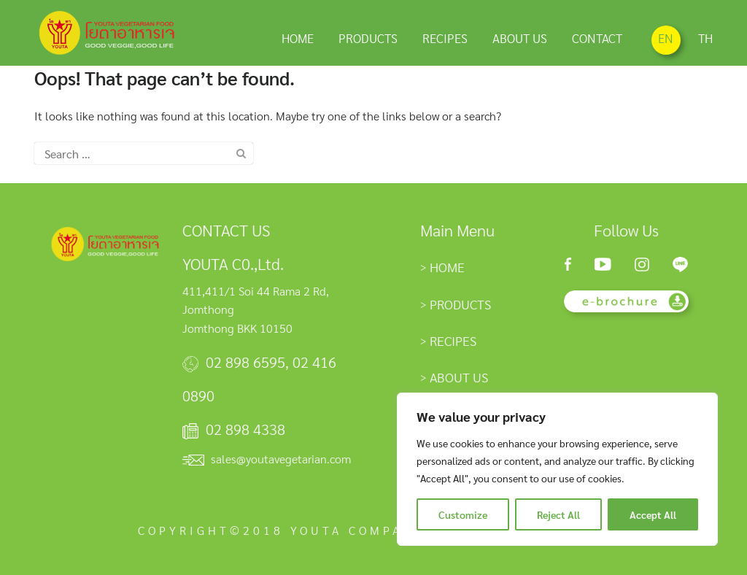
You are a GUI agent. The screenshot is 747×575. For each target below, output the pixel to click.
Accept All (653, 514)
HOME (298, 37)
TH (705, 38)
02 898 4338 (245, 429)
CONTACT (597, 37)
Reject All (558, 514)
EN (665, 38)
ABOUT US (519, 37)
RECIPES (445, 37)
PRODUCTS (368, 37)
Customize (462, 514)
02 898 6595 (245, 361)
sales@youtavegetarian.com (281, 458)
